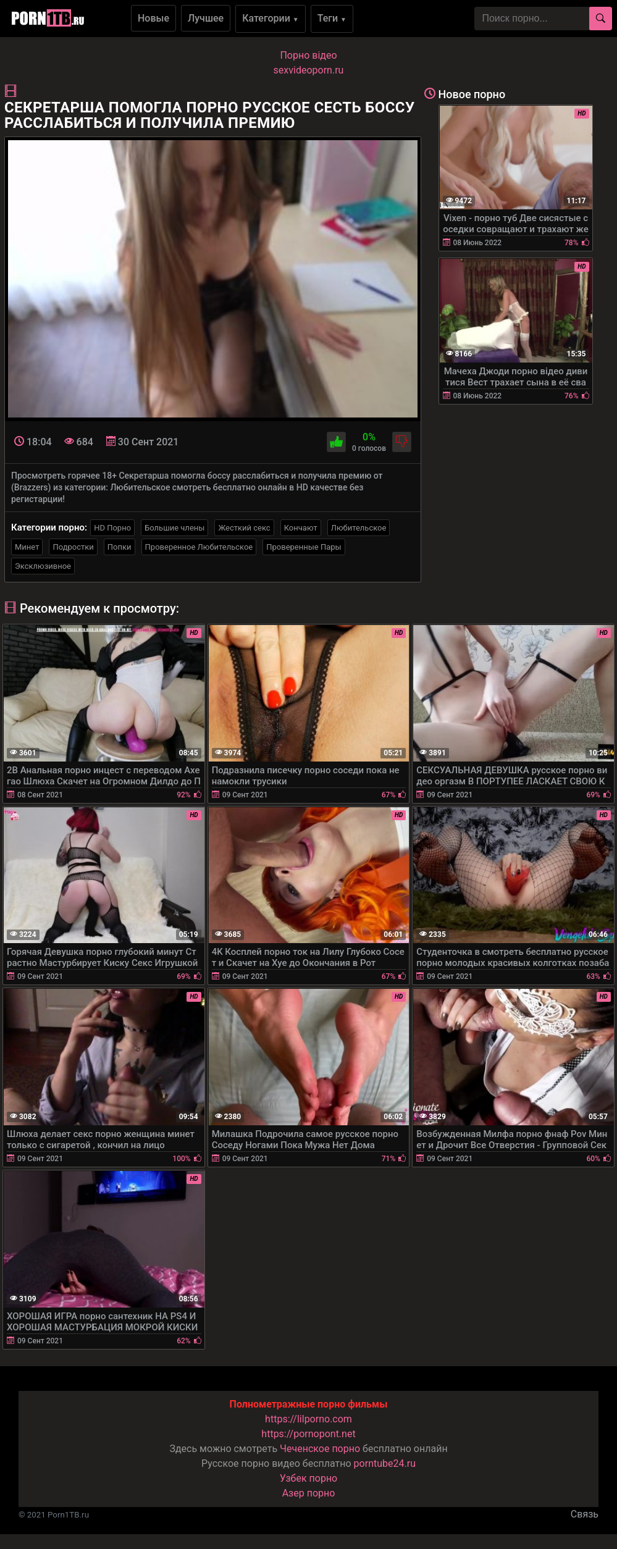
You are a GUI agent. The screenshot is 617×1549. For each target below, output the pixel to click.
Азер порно (308, 1493)
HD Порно (112, 527)
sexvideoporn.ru (309, 70)
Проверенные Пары (303, 547)
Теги (331, 18)
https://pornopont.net (308, 1434)
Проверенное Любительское (199, 547)
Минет (27, 547)
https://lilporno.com (308, 1419)
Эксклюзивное (43, 566)
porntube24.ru (385, 1463)
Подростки (72, 547)
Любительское (359, 527)
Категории (270, 18)
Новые (153, 18)
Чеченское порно (320, 1449)
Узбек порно (309, 1478)
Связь (584, 1514)
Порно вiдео (308, 55)
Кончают (300, 527)
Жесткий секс (244, 527)
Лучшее (206, 18)
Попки (119, 547)
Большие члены (174, 527)
